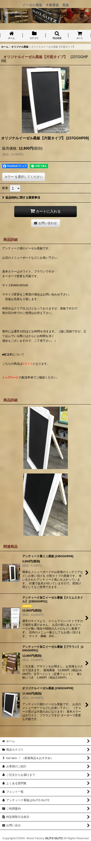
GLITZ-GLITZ (54, 838)
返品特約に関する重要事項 (21, 197)
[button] (57, 35)
